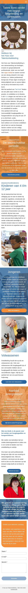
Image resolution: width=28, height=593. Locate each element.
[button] (26, 2)
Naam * (4, 551)
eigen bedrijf (8, 72)
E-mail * (4, 557)
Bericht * (4, 562)
